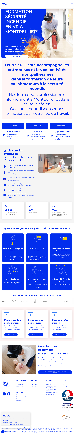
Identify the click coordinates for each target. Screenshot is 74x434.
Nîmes (70, 428)
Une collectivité (19, 398)
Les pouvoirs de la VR (50, 384)
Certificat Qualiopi (50, 394)
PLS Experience (34, 394)
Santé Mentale (19, 388)
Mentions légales (65, 386)
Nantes (67, 428)
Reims (25, 429)
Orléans (22, 429)
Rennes (29, 429)
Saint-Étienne (44, 429)
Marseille (51, 428)
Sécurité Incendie (19, 386)
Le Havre (42, 428)
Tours (40, 429)
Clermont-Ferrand (28, 431)
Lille (45, 428)
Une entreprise (19, 394)
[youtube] (8, 394)
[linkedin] (4, 394)
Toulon (36, 429)
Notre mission (34, 384)
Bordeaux (19, 431)
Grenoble (37, 428)
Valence (54, 429)
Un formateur (18, 400)
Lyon (48, 428)
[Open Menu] (72, 4)
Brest (23, 431)
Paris (19, 429)
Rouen (33, 429)
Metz (55, 428)
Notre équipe (33, 386)
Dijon (34, 428)
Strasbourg (50, 429)
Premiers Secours (19, 384)
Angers (14, 431)
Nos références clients (35, 390)
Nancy (63, 428)
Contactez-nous (65, 384)
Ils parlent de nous (34, 392)
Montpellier (59, 428)
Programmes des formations (52, 392)
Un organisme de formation (21, 396)
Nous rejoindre (34, 388)
